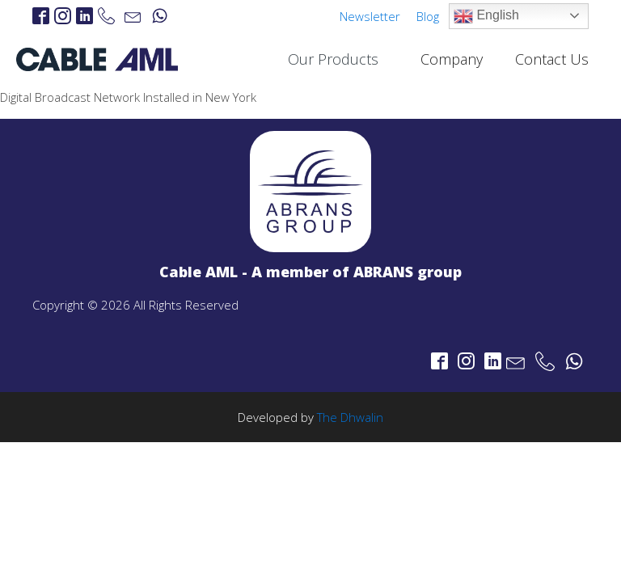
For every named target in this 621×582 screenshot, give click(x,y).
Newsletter (370, 16)
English (486, 16)
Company (451, 59)
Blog (427, 16)
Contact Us (552, 59)
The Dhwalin (350, 417)
